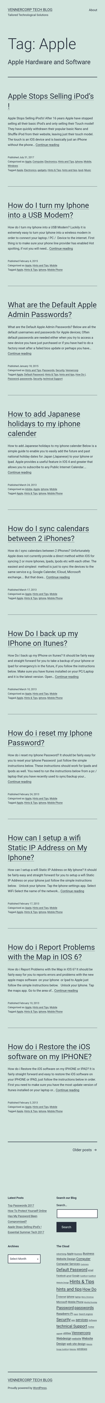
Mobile (87, 161)
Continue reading (47, 145)
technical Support (53, 378)
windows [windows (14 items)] (82, 1349)
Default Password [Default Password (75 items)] (72, 1269)
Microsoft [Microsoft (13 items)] (61, 1302)
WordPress (40, 1388)
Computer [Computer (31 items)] (83, 1259)
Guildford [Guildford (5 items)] (84, 1276)
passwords (26, 378)
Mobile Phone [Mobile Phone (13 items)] (75, 1302)
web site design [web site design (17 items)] (76, 1344)
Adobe (28, 489)
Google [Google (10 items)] (76, 1275)
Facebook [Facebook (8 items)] (61, 1275)
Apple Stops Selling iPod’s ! (25, 1227)
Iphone (79, 161)
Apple (28, 161)
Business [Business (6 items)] (78, 1254)
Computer (38, 161)
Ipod (80, 170)
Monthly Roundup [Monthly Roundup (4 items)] (90, 1302)
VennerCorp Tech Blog (30, 9)
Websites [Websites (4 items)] (72, 1349)
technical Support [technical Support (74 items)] (71, 1326)
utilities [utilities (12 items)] (67, 1333)
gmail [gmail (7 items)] (68, 1276)
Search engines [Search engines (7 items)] (86, 1314)
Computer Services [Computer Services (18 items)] (68, 1264)
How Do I (80, 374)
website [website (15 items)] (76, 1338)
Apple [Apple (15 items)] (70, 1253)
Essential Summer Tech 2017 (26, 1232)
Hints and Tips (66, 161)
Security (60, 370)
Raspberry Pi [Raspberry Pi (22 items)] (64, 1314)
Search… (61, 1205)
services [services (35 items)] (82, 1320)
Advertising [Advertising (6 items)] (61, 1254)
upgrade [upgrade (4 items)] (59, 1334)
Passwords (48, 370)
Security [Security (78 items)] (63, 1319)
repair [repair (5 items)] (76, 1314)
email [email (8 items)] (90, 1270)
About (93, 10)
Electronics (51, 161)
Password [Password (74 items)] (65, 1308)
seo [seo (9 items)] (73, 1320)
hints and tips (69, 170)
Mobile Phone (55, 269)
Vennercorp (72, 370)
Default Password (34, 374)
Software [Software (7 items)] (93, 1320)
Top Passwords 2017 (21, 1205)
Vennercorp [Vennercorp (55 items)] (81, 1333)
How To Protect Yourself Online (27, 1210)
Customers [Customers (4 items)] (85, 1264)
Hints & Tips (54, 170)
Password (13, 378)
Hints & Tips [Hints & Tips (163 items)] (82, 1281)
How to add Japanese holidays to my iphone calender (44, 424)
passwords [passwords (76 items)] (84, 1307)
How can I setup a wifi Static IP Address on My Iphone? (47, 847)
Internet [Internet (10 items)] (62, 1296)
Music (87, 170)
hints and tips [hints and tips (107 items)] (69, 1289)
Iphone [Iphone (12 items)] (70, 1296)
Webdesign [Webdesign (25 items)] (63, 1338)
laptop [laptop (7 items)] (78, 1297)
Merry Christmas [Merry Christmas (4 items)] (87, 1297)
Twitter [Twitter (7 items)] (91, 1327)
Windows (13, 165)
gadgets (42, 170)
